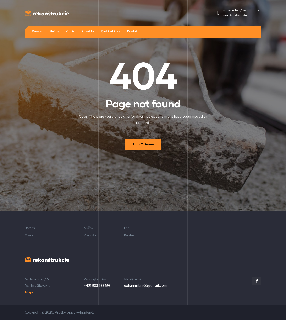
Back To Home (143, 144)
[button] (249, 31)
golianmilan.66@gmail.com (145, 286)
